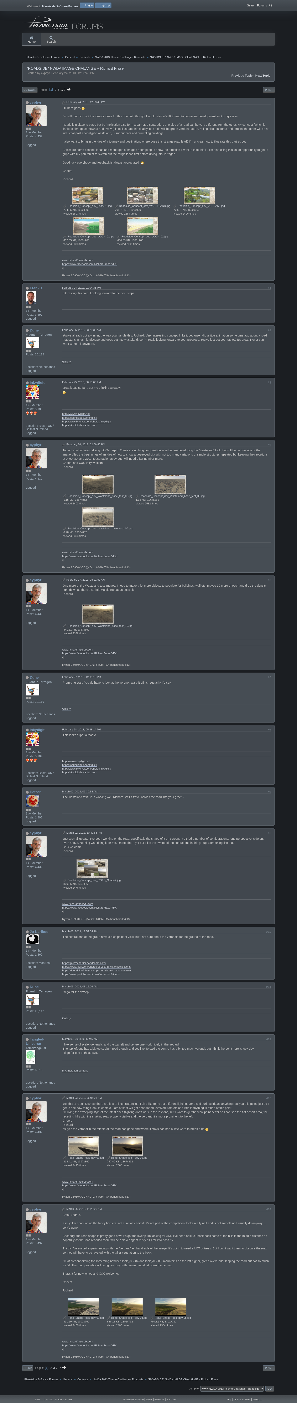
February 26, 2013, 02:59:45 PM (85, 446)
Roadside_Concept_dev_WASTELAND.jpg (142, 208)
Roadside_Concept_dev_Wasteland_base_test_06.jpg (97, 531)
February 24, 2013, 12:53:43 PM (85, 104)
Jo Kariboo (39, 934)
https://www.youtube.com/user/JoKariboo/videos (91, 976)
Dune (34, 332)
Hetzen (36, 794)
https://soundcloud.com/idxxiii (79, 420)
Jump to (194, 1391)
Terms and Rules (241, 1399)
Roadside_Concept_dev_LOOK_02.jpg (142, 239)
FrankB (36, 290)
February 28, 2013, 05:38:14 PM (81, 731)
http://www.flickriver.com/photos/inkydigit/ (86, 423)
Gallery (66, 363)
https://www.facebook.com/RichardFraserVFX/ (89, 266)
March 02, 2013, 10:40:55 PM (84, 835)
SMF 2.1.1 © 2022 (44, 1399)
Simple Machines (63, 1399)
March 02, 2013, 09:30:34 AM (80, 794)
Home (32, 40)
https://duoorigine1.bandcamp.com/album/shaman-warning (97, 973)
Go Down (30, 92)
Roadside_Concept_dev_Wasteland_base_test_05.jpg (170, 498)
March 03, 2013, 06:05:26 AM (84, 1100)
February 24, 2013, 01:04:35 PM (81, 290)
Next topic (262, 78)
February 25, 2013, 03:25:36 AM (81, 332)
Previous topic (242, 78)
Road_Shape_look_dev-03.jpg (83, 1320)
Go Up (28, 1370)
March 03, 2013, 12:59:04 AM (80, 933)
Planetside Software (133, 1399)
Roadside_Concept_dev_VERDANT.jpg (199, 208)
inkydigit (37, 385)
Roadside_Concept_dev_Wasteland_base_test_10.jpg (97, 628)
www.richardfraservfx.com (77, 262)
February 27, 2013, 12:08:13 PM (81, 679)
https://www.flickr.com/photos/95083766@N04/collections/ (96, 969)
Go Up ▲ (257, 1399)
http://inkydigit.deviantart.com (79, 427)
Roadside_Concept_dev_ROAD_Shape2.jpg (92, 882)
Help (229, 1399)
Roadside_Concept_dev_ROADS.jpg (87, 208)
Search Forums (259, 5)
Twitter (149, 1399)
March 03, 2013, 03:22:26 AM (80, 989)
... (62, 92)
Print (269, 92)
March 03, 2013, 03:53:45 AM (80, 1041)
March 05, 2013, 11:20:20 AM (84, 1211)
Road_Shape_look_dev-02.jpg (127, 1160)
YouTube (171, 1399)
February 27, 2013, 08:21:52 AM (85, 582)
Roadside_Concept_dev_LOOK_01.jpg (88, 239)
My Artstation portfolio (75, 1073)
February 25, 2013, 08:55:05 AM (81, 384)
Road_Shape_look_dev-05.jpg (171, 1320)
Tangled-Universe (35, 1044)
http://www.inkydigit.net (76, 416)
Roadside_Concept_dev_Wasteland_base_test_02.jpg (97, 498)
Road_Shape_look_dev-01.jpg (83, 1160)
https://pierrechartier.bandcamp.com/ (84, 965)
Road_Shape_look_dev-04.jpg (127, 1320)
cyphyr (36, 105)
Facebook (160, 1399)
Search (51, 40)
